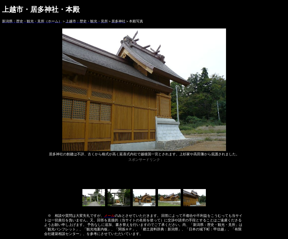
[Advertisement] (144, 174)
